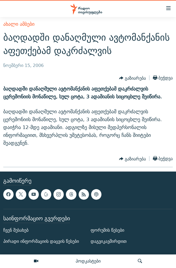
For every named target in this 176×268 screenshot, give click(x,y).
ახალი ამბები (18, 24)
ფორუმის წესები (107, 230)
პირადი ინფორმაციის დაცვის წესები (41, 241)
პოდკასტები (88, 261)
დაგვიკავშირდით (109, 241)
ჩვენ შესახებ (15, 230)
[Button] (132, 78)
